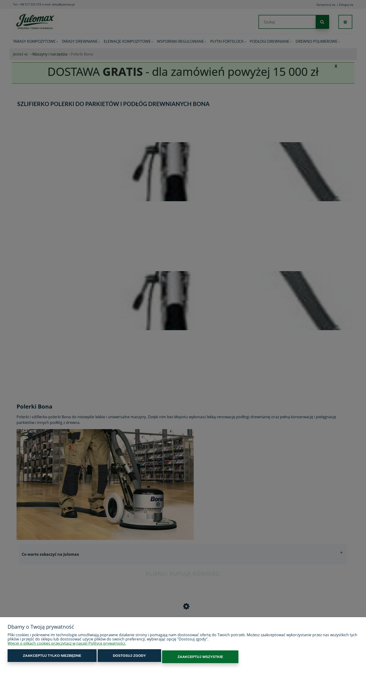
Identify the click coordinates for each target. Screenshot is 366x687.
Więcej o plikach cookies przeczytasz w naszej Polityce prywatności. (67, 645)
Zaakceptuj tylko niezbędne (42, 658)
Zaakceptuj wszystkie (153, 658)
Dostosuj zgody (101, 658)
